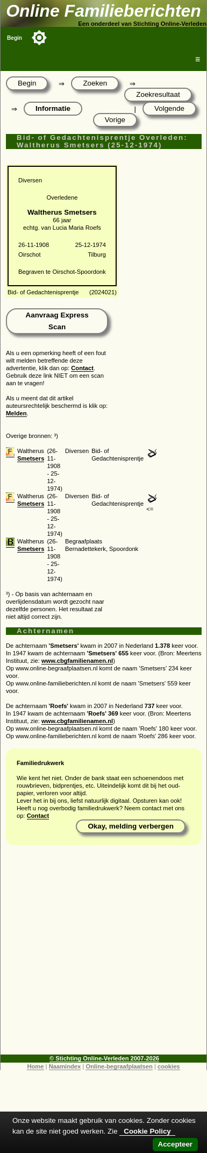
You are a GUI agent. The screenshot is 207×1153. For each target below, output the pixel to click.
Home (35, 1066)
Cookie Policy (147, 1131)
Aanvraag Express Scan (56, 321)
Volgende (169, 108)
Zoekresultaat (158, 94)
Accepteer (175, 1144)
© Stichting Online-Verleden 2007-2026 (104, 1058)
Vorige (115, 120)
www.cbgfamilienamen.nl (77, 660)
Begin (14, 38)
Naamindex (65, 1066)
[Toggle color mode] (39, 37)
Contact (82, 368)
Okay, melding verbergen (131, 826)
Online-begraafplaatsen (118, 1066)
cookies (169, 1066)
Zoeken (95, 83)
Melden (16, 413)
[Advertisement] (101, 954)
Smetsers (30, 458)
